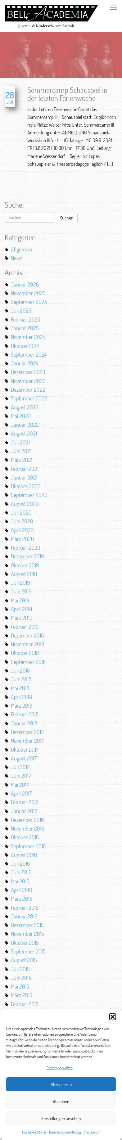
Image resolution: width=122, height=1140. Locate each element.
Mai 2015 (20, 986)
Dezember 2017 (27, 731)
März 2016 (21, 898)
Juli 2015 (20, 969)
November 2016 (27, 828)
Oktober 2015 (25, 942)
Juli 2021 (20, 442)
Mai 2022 (21, 415)
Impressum (92, 1132)
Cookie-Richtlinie (34, 1132)
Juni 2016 (21, 872)
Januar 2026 (25, 284)
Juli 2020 (21, 512)
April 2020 (22, 530)
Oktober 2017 (24, 749)
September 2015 (28, 951)
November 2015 (27, 933)
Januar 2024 (24, 363)
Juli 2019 (20, 582)
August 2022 (24, 407)
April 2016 (21, 889)
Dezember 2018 (27, 635)
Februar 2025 (25, 319)
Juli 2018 (20, 670)
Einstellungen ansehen (61, 1118)
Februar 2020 (25, 547)
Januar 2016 (24, 916)
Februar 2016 (24, 907)
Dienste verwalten (60, 1068)
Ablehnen (61, 1101)
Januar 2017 (24, 811)
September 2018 (28, 661)
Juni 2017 (21, 775)
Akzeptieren (61, 1084)
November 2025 (28, 293)
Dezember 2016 (27, 819)
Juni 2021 (21, 451)
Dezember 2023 (28, 371)
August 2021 (24, 433)
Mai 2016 (20, 881)
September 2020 (29, 494)
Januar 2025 (25, 328)
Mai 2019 (20, 600)
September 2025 (29, 301)
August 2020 (25, 503)
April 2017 (21, 793)
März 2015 (21, 995)
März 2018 (21, 705)
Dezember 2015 (27, 924)
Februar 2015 (24, 1004)
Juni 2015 (21, 977)
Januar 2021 (24, 477)
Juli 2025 (21, 310)
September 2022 (29, 398)
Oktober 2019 (25, 565)
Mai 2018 (20, 688)
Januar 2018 (24, 723)
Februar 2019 (24, 626)
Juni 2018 (21, 679)
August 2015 (24, 960)
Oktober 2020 (26, 486)
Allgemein (21, 249)
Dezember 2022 (28, 389)
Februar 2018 (24, 714)
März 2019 (21, 617)
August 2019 (24, 573)
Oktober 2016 (25, 837)
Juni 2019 (21, 591)
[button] (113, 1017)
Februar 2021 (24, 468)
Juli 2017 (20, 767)
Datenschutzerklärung (65, 1132)
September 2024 (29, 354)
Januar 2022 (25, 424)
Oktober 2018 (25, 652)
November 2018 (27, 644)
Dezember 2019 (27, 556)
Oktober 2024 (25, 345)
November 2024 (28, 336)
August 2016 (24, 854)
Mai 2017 (20, 784)
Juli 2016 (20, 863)
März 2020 (22, 538)
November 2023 (28, 380)
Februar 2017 (24, 802)
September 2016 (28, 846)
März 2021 (21, 459)
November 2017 (27, 740)
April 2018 (21, 696)
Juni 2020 (22, 521)
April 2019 (21, 609)
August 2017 (24, 758)
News (16, 258)
